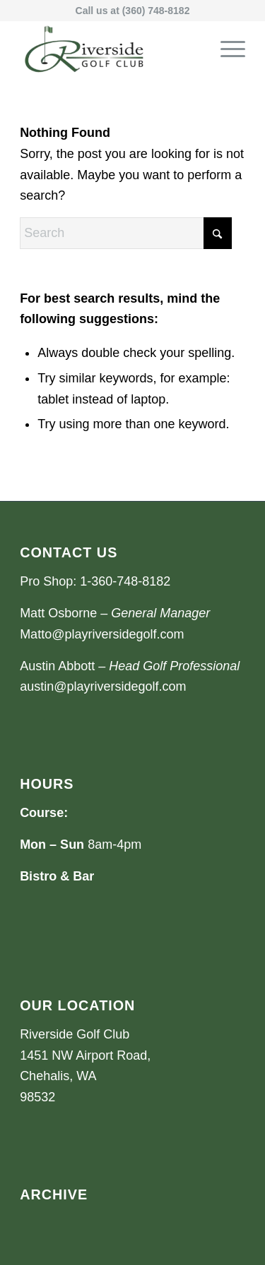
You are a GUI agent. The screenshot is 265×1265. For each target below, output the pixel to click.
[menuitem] (225, 48)
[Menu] (225, 48)
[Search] (126, 233)
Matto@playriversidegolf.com (102, 634)
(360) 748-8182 (156, 10)
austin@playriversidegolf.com (103, 686)
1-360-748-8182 (125, 581)
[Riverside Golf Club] (110, 48)
